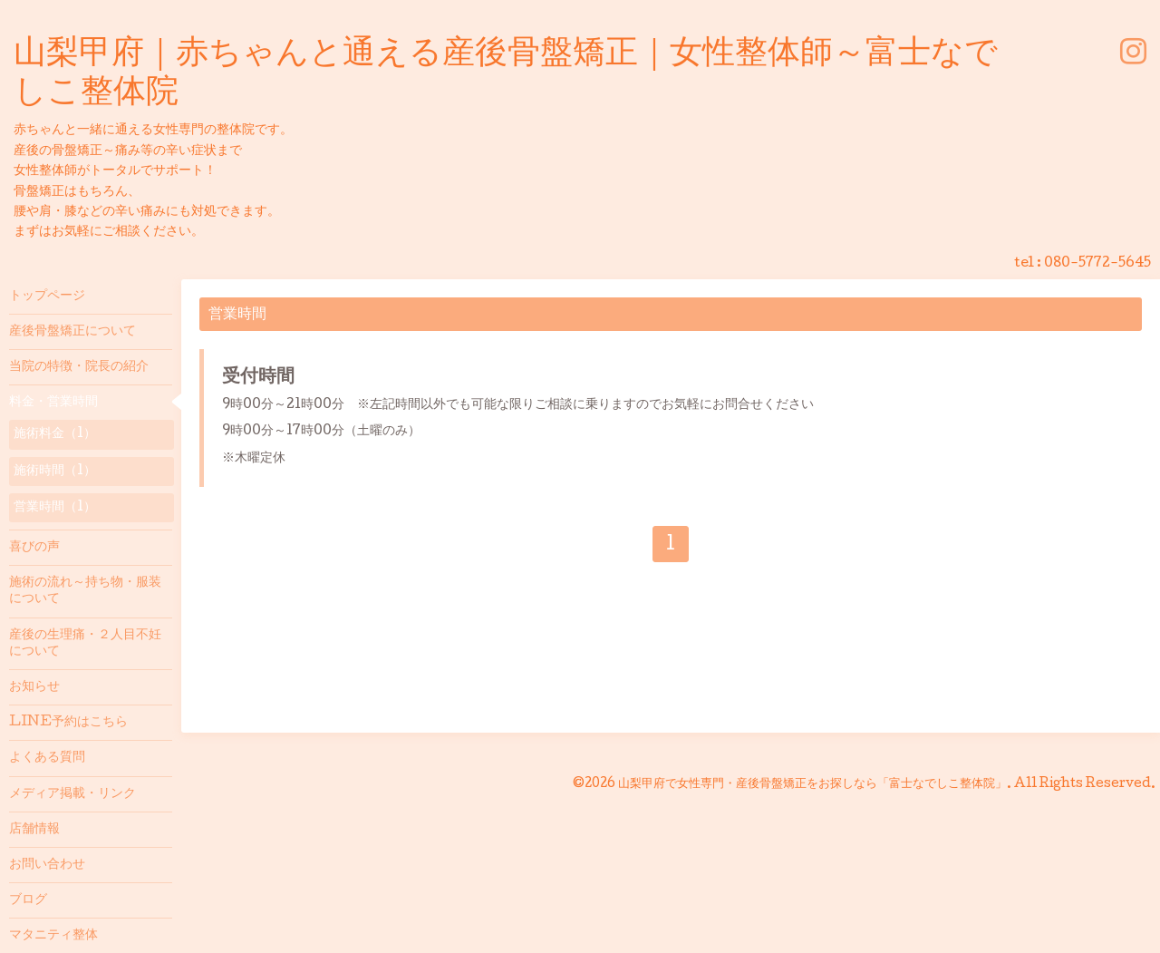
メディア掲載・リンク (72, 794)
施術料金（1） (55, 434)
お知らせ (34, 687)
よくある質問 (47, 758)
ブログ (28, 900)
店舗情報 (34, 829)
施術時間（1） (55, 471)
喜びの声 (34, 547)
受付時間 (258, 378)
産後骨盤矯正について (72, 332)
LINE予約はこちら (68, 722)
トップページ (47, 296)
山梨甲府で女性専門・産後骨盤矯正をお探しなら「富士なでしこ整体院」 (812, 784)
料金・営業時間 (53, 402)
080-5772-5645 (1097, 264)
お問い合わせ (47, 865)
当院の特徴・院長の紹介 (79, 367)
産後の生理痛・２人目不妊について (85, 643)
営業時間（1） (55, 508)
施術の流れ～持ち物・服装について (85, 591)
